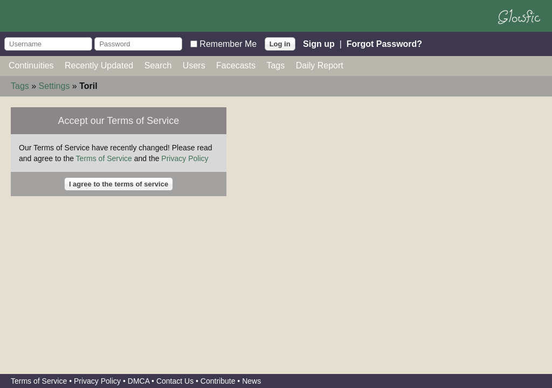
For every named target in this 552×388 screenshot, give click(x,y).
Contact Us (175, 381)
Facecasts (236, 65)
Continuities (31, 65)
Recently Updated (99, 65)
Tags (275, 65)
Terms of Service (104, 158)
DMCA (138, 381)
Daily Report (319, 65)
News (251, 381)
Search (158, 65)
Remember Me (228, 43)
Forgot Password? (384, 43)
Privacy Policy (184, 158)
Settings (54, 86)
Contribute (218, 381)
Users (194, 65)
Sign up (319, 43)
